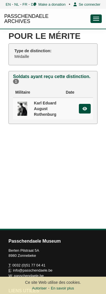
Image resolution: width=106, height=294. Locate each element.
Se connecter (86, 4)
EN (8, 4)
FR (25, 4)
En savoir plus (62, 288)
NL (16, 4)
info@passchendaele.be (33, 270)
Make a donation (50, 4)
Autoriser (39, 288)
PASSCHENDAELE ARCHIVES (26, 18)
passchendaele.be (29, 276)
